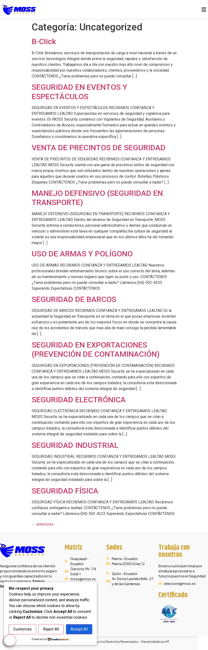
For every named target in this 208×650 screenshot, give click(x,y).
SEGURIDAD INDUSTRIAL (75, 445)
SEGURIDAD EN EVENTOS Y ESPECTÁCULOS (79, 91)
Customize (22, 629)
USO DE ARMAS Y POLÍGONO (82, 253)
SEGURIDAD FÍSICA (65, 490)
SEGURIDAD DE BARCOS (74, 299)
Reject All (51, 629)
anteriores (43, 524)
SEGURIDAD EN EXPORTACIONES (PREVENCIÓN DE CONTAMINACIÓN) (96, 349)
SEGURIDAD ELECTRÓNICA (79, 399)
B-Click (44, 41)
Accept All (79, 629)
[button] (204, 9)
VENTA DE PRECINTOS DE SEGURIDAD (98, 147)
